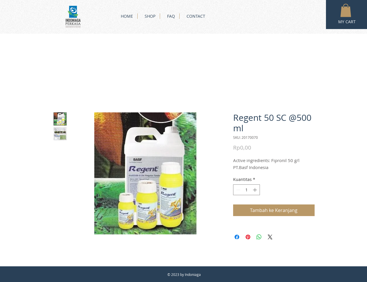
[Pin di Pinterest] (247, 236)
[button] (345, 10)
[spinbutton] (246, 190)
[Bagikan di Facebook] (236, 236)
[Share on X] (270, 236)
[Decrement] (237, 190)
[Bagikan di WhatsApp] (259, 236)
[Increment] (255, 190)
